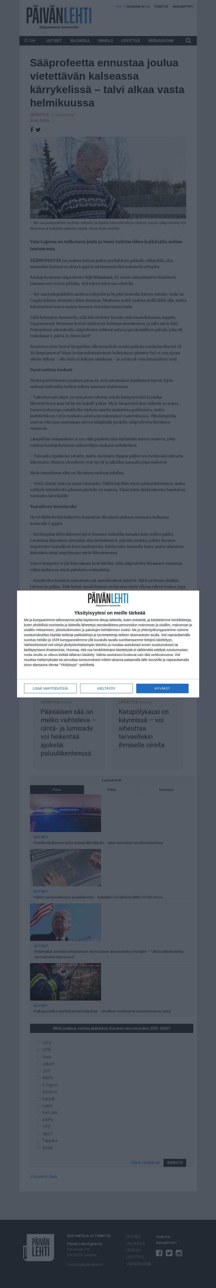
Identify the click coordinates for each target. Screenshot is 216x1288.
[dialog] (108, 644)
